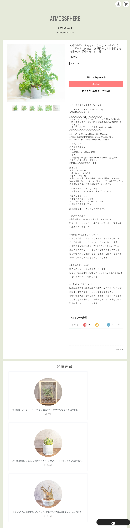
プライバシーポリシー (65, 506)
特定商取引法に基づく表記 (65, 509)
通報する (119, 349)
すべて (75, 324)
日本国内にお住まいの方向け (96, 90)
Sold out (96, 84)
